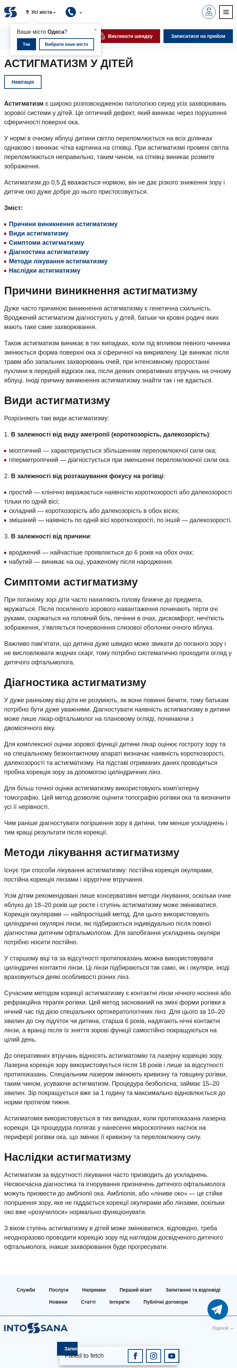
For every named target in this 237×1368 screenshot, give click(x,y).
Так (26, 44)
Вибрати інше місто (66, 44)
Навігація (23, 82)
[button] (43, 12)
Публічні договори (166, 1302)
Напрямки (94, 1290)
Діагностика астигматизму (49, 252)
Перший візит (136, 1290)
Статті (88, 1302)
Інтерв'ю (119, 1302)
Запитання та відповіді (193, 1290)
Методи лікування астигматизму (58, 261)
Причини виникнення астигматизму (63, 224)
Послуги (58, 1290)
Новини (58, 1302)
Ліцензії (220, 1328)
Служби (25, 1290)
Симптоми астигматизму (46, 242)
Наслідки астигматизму (44, 270)
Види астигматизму (39, 233)
